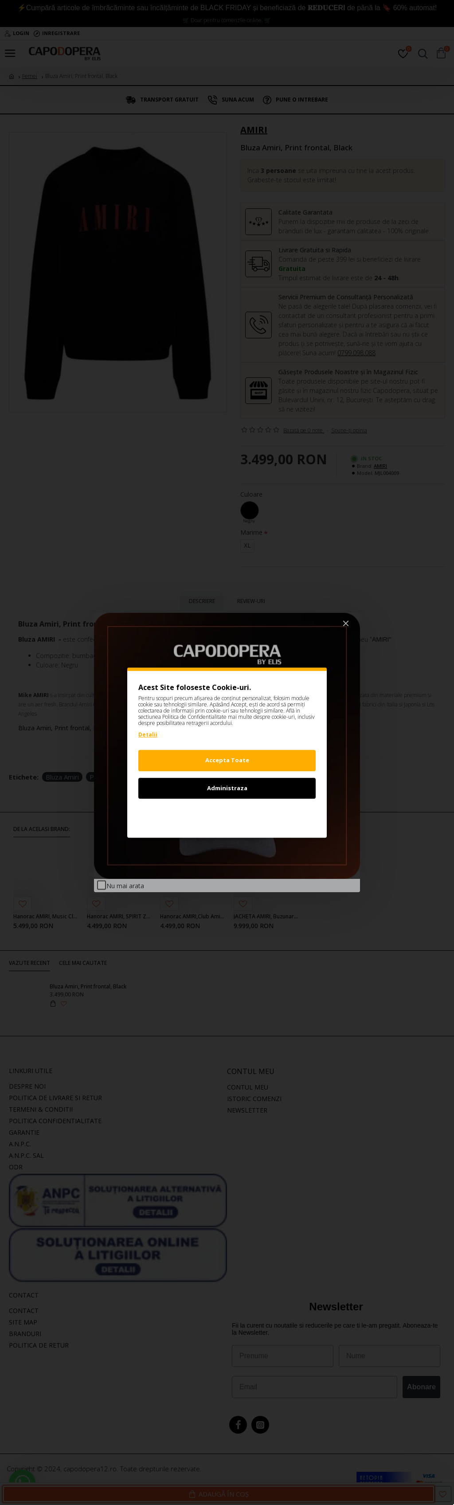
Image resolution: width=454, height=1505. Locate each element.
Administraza (227, 788)
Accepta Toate (227, 760)
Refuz (227, 815)
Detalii (147, 734)
